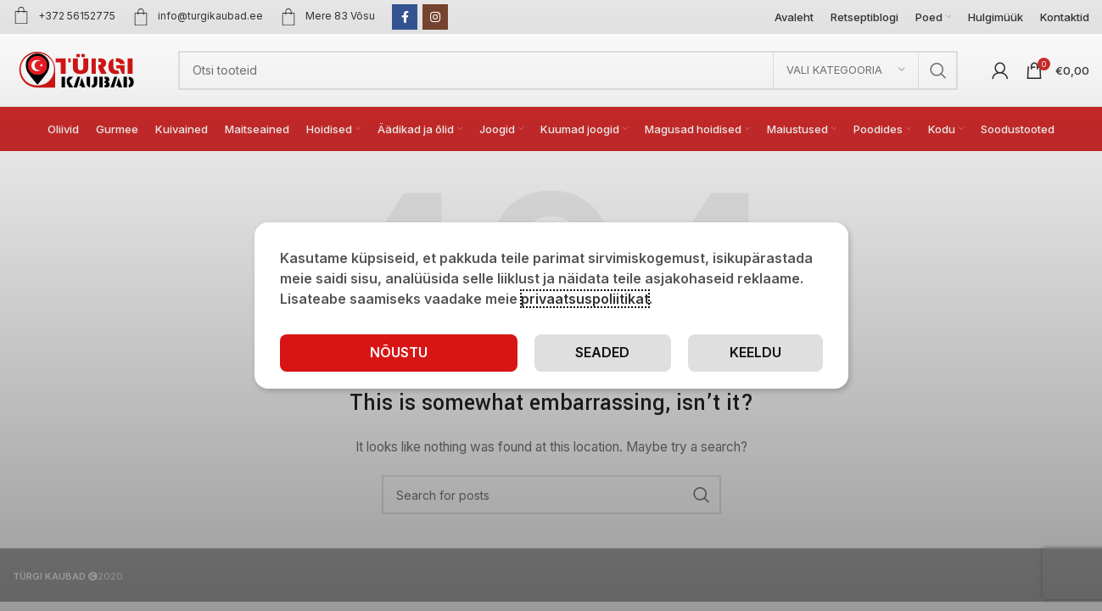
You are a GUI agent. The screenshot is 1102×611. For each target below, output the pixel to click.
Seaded (602, 352)
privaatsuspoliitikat (585, 298)
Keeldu (755, 352)
